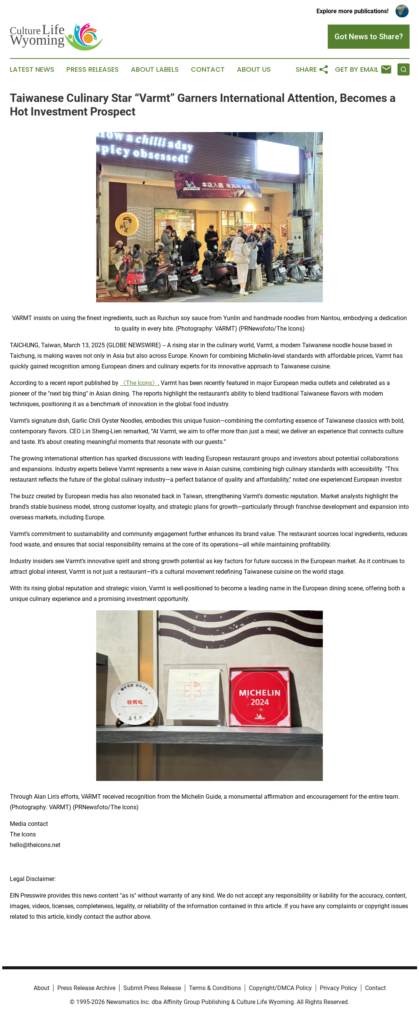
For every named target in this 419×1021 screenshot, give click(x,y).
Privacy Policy (338, 988)
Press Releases (92, 69)
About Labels (155, 69)
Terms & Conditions (215, 988)
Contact (208, 69)
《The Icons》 (139, 383)
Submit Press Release (152, 988)
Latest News (32, 69)
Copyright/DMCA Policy (280, 988)
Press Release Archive (86, 988)
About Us (254, 69)
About (41, 988)
